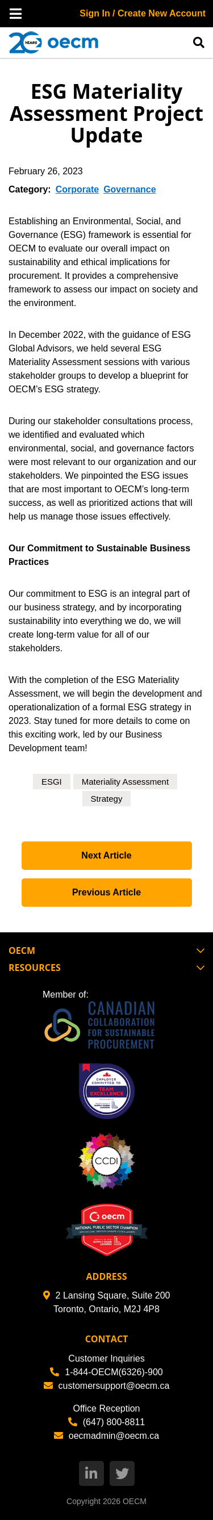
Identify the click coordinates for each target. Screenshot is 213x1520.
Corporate (77, 189)
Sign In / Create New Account (143, 13)
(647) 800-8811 (106, 1422)
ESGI (51, 781)
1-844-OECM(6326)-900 (106, 1372)
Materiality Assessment (125, 781)
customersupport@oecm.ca (107, 1386)
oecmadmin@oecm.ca (106, 1436)
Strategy (107, 798)
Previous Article (106, 892)
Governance (129, 189)
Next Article (106, 855)
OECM (135, 1501)
